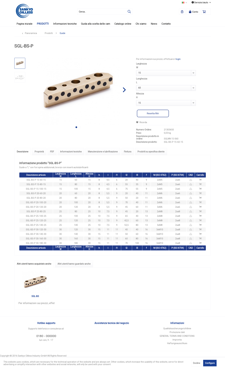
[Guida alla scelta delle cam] (95, 23)
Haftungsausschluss (177, 343)
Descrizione (22, 151)
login (178, 59)
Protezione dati (177, 332)
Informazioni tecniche (71, 151)
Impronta (177, 339)
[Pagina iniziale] (24, 23)
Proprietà (39, 151)
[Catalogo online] (122, 23)
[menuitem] (104, 12)
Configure (210, 363)
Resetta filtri (153, 113)
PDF (52, 151)
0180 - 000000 (46, 336)
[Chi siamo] (141, 23)
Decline (196, 363)
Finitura (127, 151)
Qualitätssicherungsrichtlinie (177, 328)
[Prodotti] (43, 23)
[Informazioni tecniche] (65, 23)
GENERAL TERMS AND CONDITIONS (177, 336)
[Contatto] (166, 23)
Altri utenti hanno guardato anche (74, 264)
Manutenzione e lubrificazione (103, 151)
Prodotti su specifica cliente (151, 151)
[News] (154, 23)
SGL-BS (35, 296)
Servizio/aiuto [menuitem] (200, 2)
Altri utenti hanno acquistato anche (34, 264)
